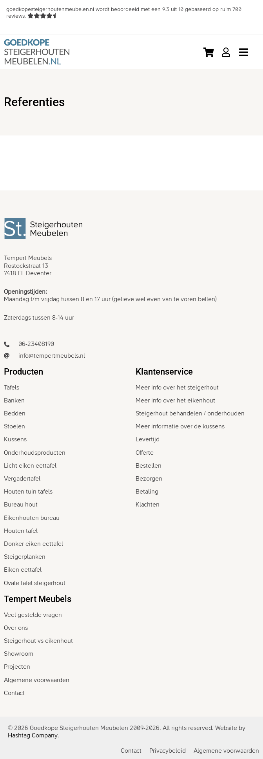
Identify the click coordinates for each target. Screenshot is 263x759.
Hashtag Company (33, 735)
